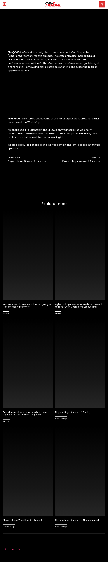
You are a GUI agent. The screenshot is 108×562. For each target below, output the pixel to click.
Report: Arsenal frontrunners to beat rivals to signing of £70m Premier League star (26, 413)
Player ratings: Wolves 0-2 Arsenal (81, 161)
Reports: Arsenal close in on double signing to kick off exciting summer (27, 305)
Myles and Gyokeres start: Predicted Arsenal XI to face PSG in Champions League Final (79, 305)
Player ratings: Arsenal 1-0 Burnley (73, 412)
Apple (11, 70)
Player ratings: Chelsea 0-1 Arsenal (27, 161)
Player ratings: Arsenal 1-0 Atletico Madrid (77, 520)
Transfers (6, 421)
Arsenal (6, 313)
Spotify (25, 70)
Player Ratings (61, 419)
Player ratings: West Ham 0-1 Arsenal (22, 520)
